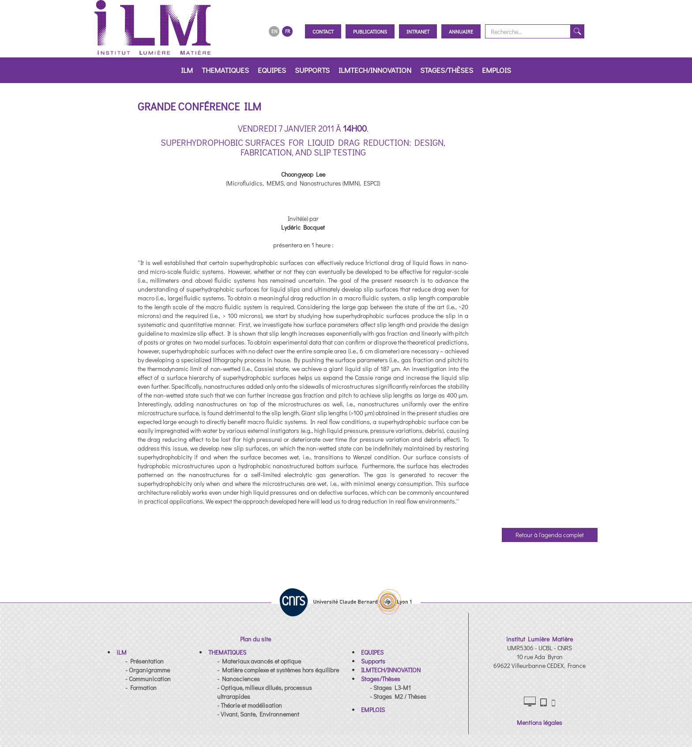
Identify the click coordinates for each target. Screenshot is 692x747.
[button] (122, 652)
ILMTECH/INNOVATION (374, 70)
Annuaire (461, 31)
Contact (323, 31)
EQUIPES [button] (272, 70)
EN (274, 31)
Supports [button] (312, 70)
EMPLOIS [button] (496, 70)
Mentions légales (539, 722)
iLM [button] (187, 70)
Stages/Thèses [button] (446, 70)
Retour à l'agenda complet (549, 535)
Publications (370, 31)
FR (287, 31)
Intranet (417, 31)
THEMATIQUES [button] (225, 70)
